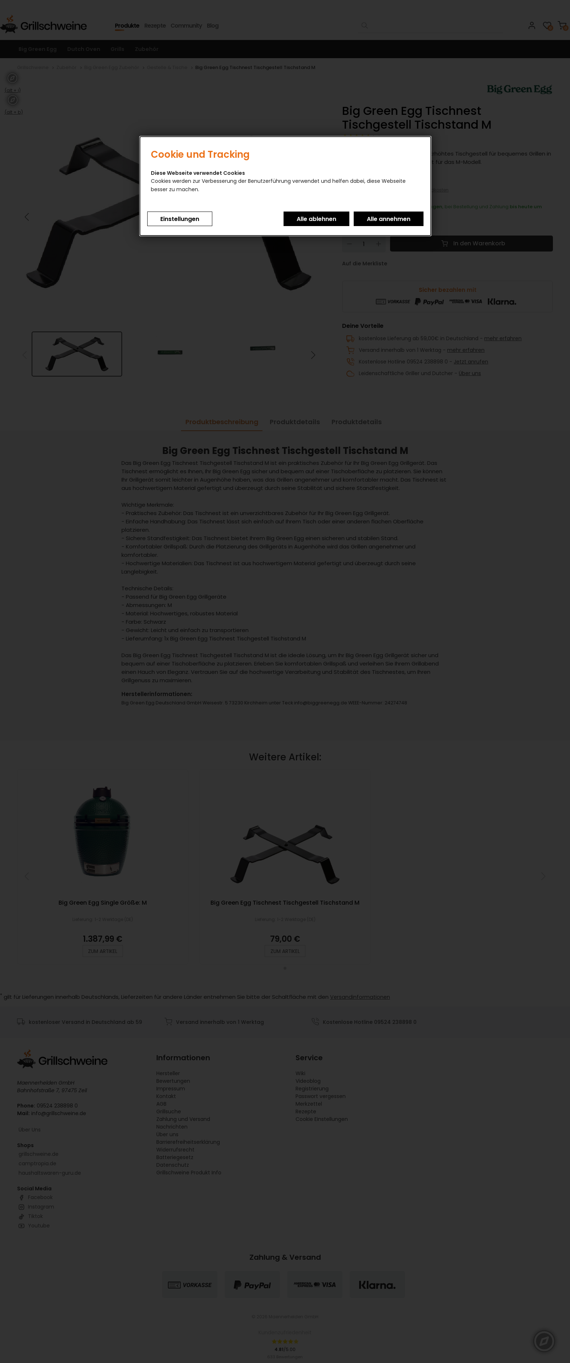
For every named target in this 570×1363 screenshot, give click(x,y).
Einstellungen (179, 219)
